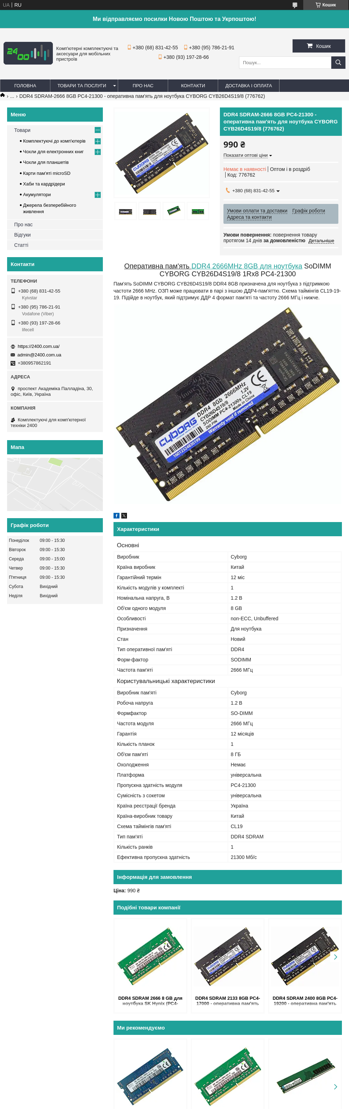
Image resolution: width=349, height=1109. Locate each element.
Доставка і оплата (248, 85)
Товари (22, 130)
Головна (25, 85)
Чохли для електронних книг (53, 151)
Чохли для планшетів (46, 162)
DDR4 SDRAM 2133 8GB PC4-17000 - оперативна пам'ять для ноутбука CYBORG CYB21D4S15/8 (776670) (227, 1001)
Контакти (193, 85)
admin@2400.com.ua (39, 354)
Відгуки (22, 235)
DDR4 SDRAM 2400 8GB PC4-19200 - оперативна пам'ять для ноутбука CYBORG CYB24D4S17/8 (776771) (305, 1001)
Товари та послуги (81, 85)
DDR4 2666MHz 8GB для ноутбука (247, 266)
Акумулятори (37, 194)
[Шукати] (338, 62)
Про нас (143, 85)
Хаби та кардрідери (44, 184)
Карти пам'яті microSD (47, 173)
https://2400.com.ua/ (39, 346)
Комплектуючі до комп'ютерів (54, 141)
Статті (21, 245)
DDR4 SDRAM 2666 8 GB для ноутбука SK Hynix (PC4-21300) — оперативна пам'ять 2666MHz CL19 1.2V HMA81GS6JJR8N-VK (150, 1001)
